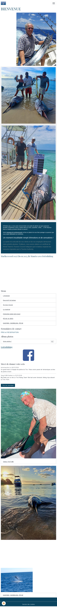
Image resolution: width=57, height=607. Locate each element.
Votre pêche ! (28, 341)
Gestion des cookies (28, 604)
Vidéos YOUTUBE (8, 461)
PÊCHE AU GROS (8, 318)
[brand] (4, 3)
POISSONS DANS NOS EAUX (11, 314)
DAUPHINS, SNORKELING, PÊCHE (13, 323)
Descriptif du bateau (9, 300)
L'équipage (6, 295)
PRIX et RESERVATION (10, 332)
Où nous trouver (8, 305)
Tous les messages (8, 385)
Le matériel (6, 309)
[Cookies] (4, 603)
